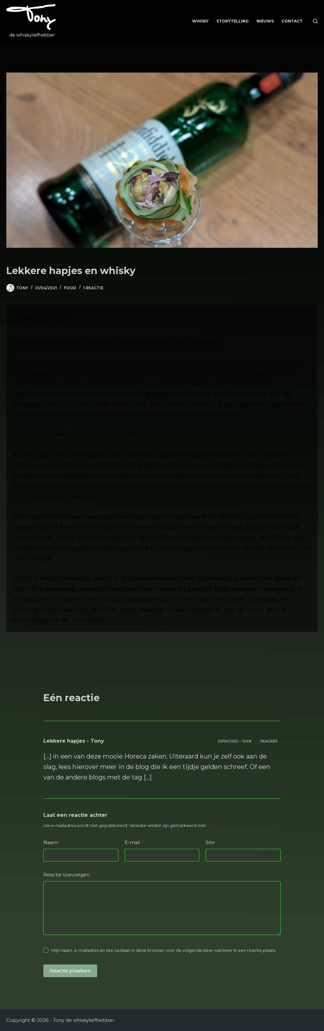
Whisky (200, 21)
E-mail (134, 843)
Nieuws (265, 21)
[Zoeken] (315, 21)
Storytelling (232, 21)
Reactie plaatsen (70, 971)
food (70, 287)
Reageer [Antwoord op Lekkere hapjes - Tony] (268, 741)
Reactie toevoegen (68, 875)
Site (210, 842)
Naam (52, 843)
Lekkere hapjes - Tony (73, 741)
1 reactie (93, 287)
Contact (292, 21)
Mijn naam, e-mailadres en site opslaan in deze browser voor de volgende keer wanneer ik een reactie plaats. (163, 950)
